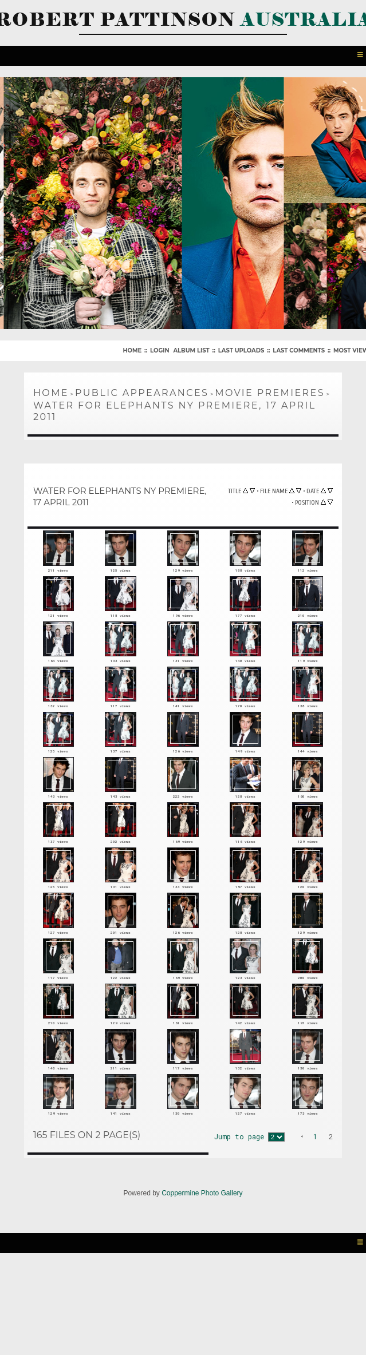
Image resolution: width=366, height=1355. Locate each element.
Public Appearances (141, 390)
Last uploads (241, 348)
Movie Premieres (270, 390)
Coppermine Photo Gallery (202, 1286)
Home (132, 348)
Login (159, 348)
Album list (191, 348)
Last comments (299, 348)
